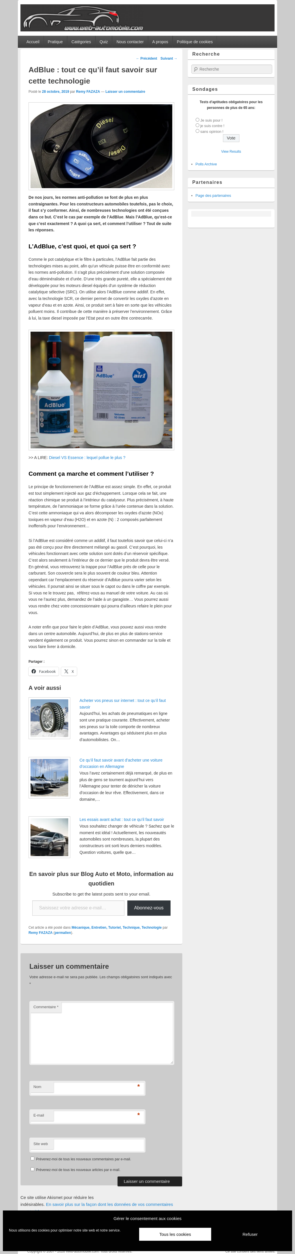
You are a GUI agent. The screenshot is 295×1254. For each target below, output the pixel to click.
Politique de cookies (195, 41)
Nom (37, 1087)
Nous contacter (129, 41)
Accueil (33, 41)
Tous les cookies (175, 1234)
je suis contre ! (212, 126)
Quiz (104, 41)
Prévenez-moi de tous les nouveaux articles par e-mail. (78, 1170)
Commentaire (45, 1007)
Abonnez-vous (149, 907)
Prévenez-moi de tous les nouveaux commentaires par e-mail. (83, 1159)
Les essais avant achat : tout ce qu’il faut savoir (122, 819)
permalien (63, 933)
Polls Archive (206, 164)
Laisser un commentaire (125, 92)
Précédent (146, 58)
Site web (40, 1144)
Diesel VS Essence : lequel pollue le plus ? (87, 457)
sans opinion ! (211, 131)
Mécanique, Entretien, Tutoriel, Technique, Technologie (117, 928)
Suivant (168, 58)
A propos (160, 41)
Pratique (55, 41)
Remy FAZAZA (88, 92)
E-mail (38, 1115)
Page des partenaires (213, 195)
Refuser (250, 1234)
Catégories (81, 41)
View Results (231, 152)
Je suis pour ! (211, 120)
